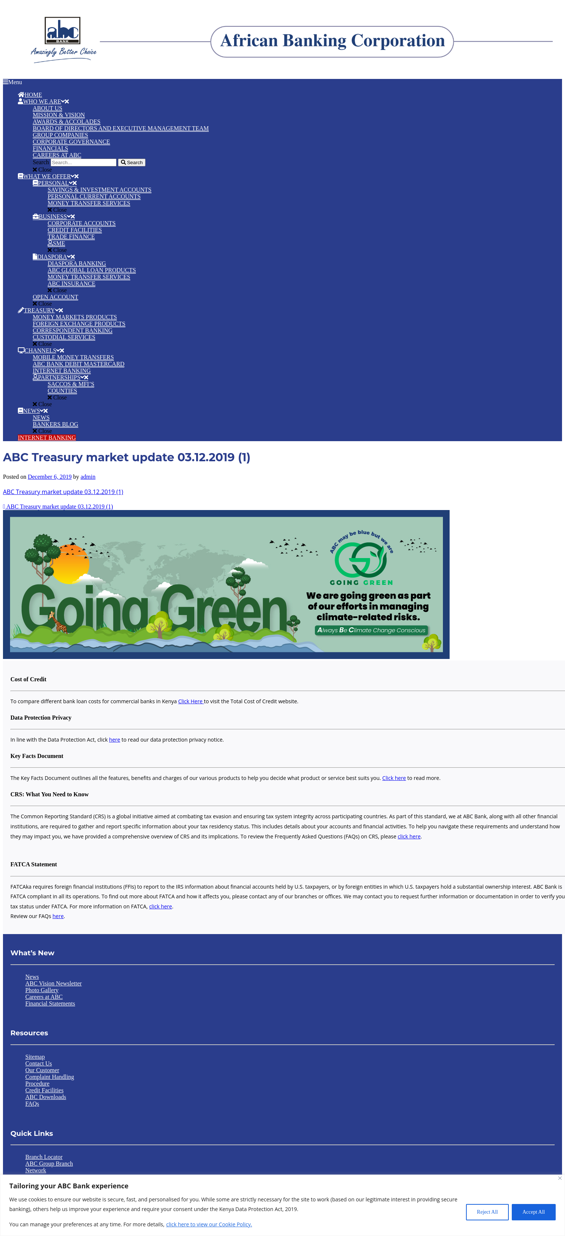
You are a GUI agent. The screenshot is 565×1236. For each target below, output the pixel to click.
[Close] (560, 1178)
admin (87, 477)
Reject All (487, 1212)
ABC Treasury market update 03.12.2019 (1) (63, 492)
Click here (394, 777)
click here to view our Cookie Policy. (209, 1224)
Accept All (534, 1212)
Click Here (191, 701)
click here (409, 836)
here (114, 739)
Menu (12, 82)
